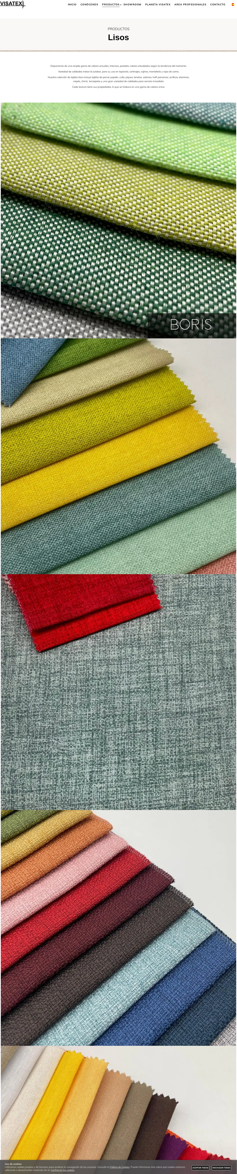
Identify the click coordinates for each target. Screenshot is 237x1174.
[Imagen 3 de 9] (118, 692)
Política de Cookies (120, 1167)
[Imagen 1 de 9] (118, 220)
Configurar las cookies (62, 1170)
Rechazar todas (221, 1168)
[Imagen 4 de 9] (118, 928)
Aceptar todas (200, 1168)
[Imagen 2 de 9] (118, 456)
